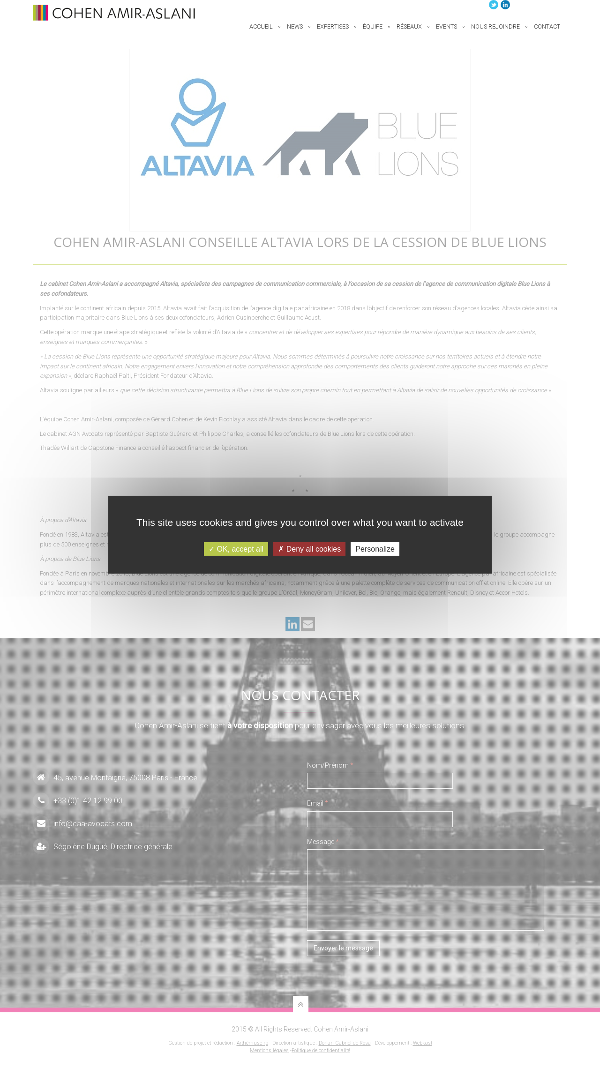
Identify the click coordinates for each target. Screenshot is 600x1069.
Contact (547, 32)
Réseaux (409, 32)
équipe (372, 32)
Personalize (375, 549)
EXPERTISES (333, 32)
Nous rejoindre (495, 32)
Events (446, 32)
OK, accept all (236, 549)
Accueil (261, 32)
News (295, 32)
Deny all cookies (309, 549)
